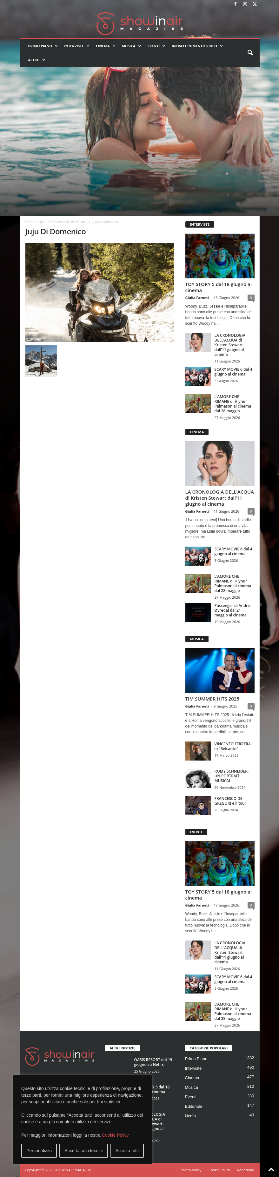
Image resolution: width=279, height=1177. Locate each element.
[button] (250, 53)
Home (29, 222)
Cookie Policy (115, 1135)
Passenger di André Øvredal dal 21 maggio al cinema (232, 610)
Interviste (77, 46)
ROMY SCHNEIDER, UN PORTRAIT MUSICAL (232, 775)
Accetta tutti (127, 1150)
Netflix (190, 1116)
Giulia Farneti (197, 297)
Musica (131, 46)
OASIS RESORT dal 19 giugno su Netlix (153, 1062)
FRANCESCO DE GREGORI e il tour (230, 801)
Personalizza (39, 1150)
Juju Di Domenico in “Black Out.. (63, 222)
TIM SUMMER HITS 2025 (212, 698)
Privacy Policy (190, 1169)
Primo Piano (43, 46)
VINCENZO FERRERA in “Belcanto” (233, 746)
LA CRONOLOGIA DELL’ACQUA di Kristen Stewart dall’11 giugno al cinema (230, 345)
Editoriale (193, 1106)
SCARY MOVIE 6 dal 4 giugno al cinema (233, 372)
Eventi (156, 46)
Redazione (245, 1169)
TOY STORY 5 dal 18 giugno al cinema (218, 287)
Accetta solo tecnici (84, 1150)
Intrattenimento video (197, 46)
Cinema (106, 46)
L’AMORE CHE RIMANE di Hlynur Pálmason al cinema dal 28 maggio (233, 404)
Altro (36, 60)
